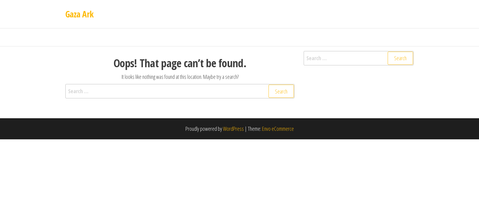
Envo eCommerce (278, 128)
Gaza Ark (79, 14)
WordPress (233, 128)
